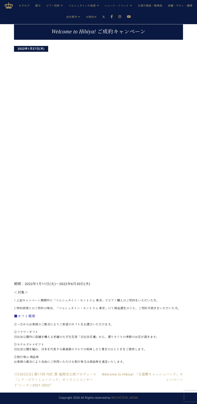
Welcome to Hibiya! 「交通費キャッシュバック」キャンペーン (142, 377)
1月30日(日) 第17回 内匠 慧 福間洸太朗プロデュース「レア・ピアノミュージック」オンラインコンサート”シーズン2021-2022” (55, 379)
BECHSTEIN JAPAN (124, 397)
